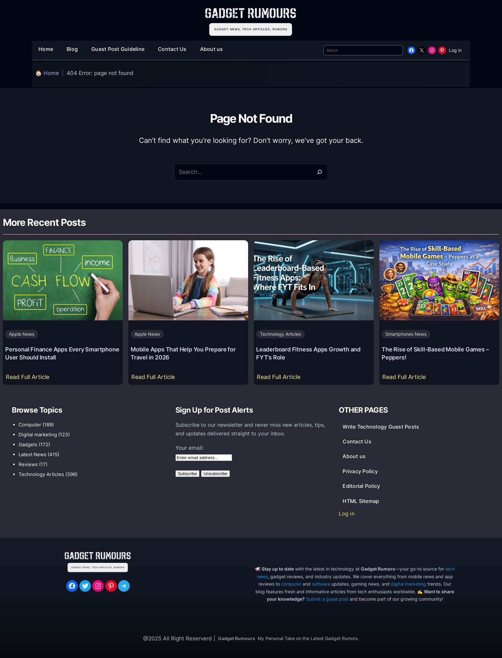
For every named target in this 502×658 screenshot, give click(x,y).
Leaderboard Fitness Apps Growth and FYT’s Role (308, 353)
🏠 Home (47, 73)
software (321, 584)
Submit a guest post (327, 599)
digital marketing (408, 584)
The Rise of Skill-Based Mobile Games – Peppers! (435, 353)
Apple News (21, 334)
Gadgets (28, 444)
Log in (455, 50)
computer (291, 584)
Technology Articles (280, 334)
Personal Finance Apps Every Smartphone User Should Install (62, 353)
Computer (30, 425)
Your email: (189, 448)
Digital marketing (38, 435)
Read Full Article (29, 378)
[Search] (319, 172)
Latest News (32, 454)
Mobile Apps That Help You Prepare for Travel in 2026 (183, 353)
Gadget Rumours (236, 638)
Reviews (28, 464)
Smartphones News (405, 334)
